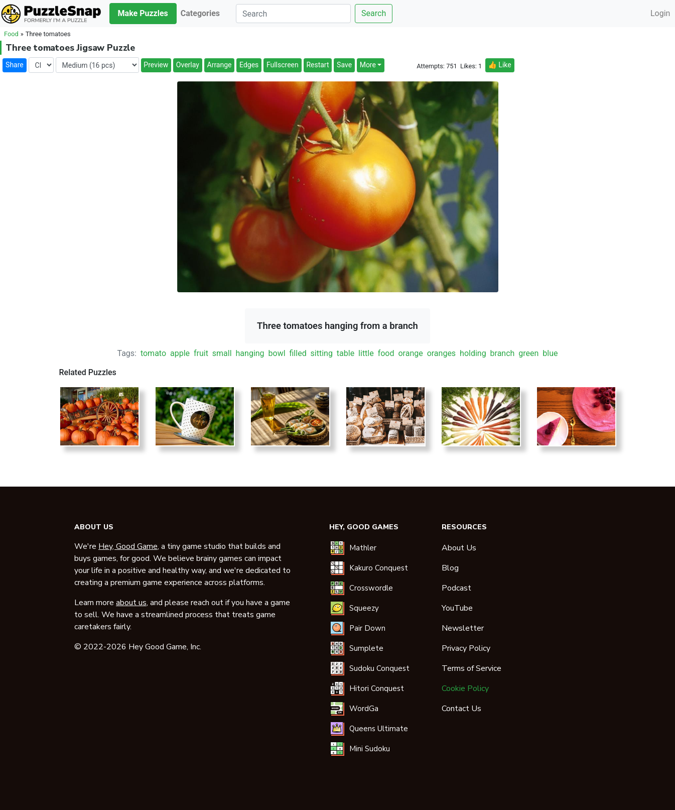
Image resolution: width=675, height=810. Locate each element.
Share (15, 65)
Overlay (187, 65)
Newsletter (463, 628)
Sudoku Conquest (379, 668)
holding (473, 353)
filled (298, 353)
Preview (156, 65)
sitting (322, 353)
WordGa (363, 709)
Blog (450, 567)
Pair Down (367, 628)
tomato (153, 353)
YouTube (457, 608)
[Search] (293, 13)
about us (131, 602)
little (366, 353)
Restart (317, 65)
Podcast (456, 588)
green (528, 353)
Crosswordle (371, 588)
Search (373, 13)
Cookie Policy (465, 688)
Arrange (219, 65)
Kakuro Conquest (378, 568)
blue (550, 353)
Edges (248, 65)
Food (11, 34)
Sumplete (366, 648)
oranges (441, 353)
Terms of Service (471, 668)
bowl (277, 353)
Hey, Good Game (128, 546)
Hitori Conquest (376, 688)
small (222, 353)
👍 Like (499, 65)
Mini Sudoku (369, 749)
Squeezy (364, 608)
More (368, 65)
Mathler (362, 548)
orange (410, 353)
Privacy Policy (466, 648)
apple (180, 353)
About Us (459, 547)
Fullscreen (282, 65)
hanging (250, 353)
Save (344, 65)
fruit (201, 353)
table (345, 353)
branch (502, 353)
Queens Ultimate (378, 729)
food (386, 353)
